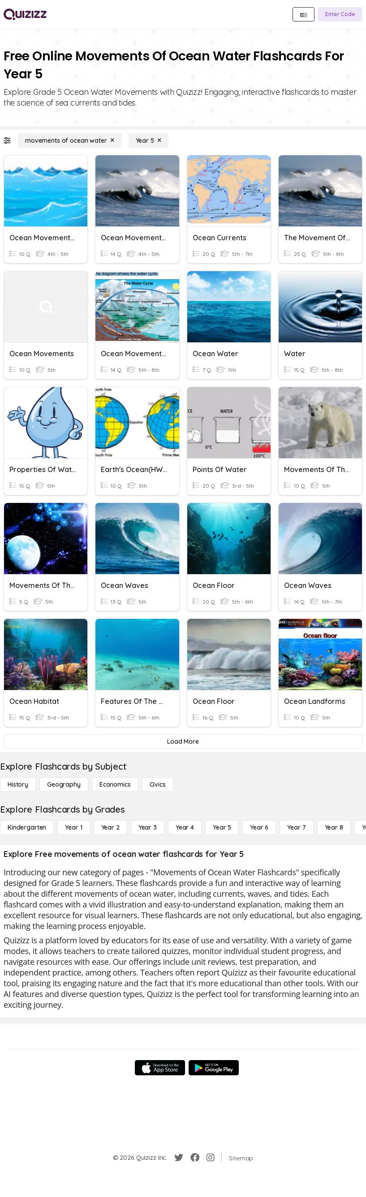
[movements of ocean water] (69, 140)
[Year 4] (185, 827)
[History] (18, 784)
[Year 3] (147, 827)
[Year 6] (259, 827)
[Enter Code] (340, 14)
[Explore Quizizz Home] (25, 14)
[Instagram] (211, 1157)
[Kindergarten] (27, 827)
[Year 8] (334, 827)
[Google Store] (214, 1067)
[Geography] (63, 784)
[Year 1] (73, 827)
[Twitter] (178, 1157)
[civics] (157, 784)
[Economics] (115, 784)
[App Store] (160, 1067)
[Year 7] (296, 827)
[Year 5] (148, 140)
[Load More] (183, 741)
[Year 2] (110, 827)
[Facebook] (194, 1157)
